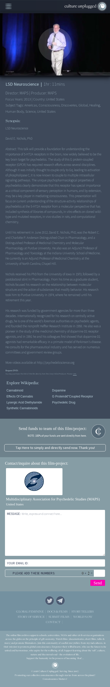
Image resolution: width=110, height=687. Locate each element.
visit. (75, 373)
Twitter (49, 600)
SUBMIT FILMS (59, 617)
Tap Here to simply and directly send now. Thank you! (55, 447)
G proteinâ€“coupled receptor (72, 396)
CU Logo (55, 665)
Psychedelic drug (63, 402)
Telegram (60, 600)
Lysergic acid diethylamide (24, 402)
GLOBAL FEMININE (29, 611)
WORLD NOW (82, 617)
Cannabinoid (14, 390)
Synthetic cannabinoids (22, 408)
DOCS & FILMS (57, 611)
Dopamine (59, 390)
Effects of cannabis (19, 396)
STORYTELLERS (82, 611)
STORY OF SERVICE (31, 617)
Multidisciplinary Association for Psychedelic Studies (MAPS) (53, 499)
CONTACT (53, 622)
